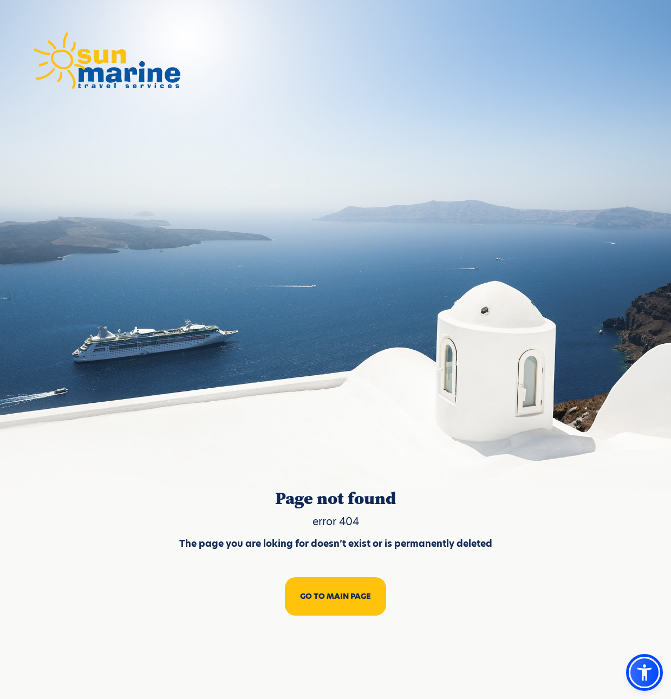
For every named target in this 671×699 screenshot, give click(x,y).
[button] (644, 672)
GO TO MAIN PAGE (335, 596)
